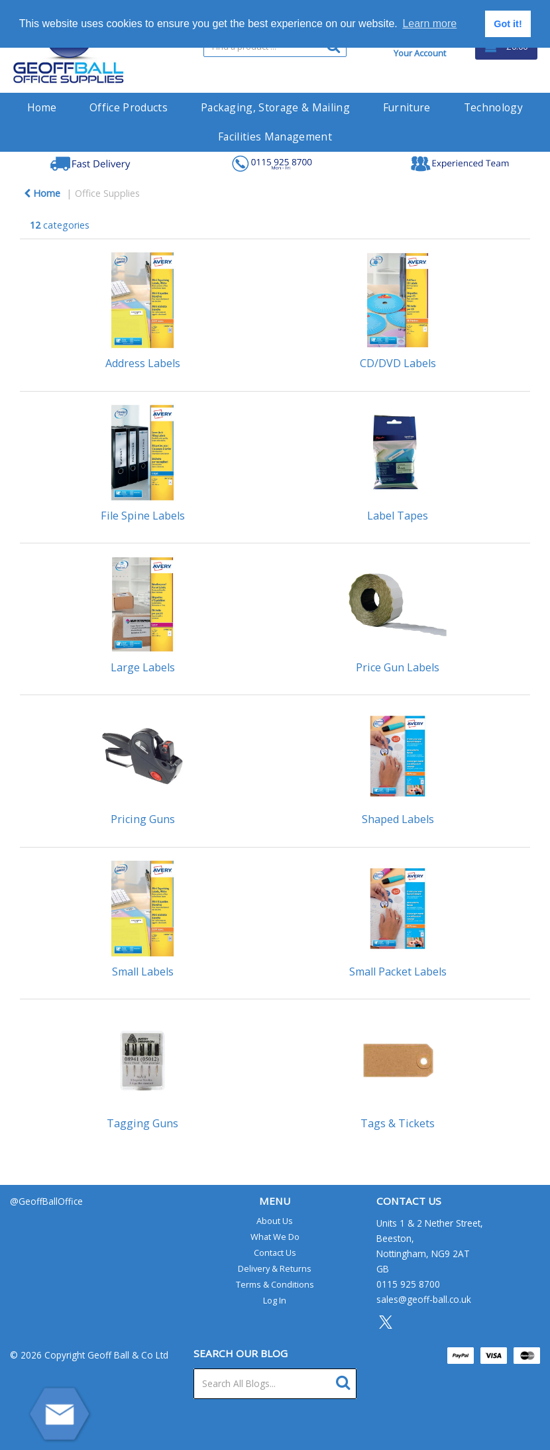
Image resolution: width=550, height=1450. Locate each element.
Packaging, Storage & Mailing (275, 107)
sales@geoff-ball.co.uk (423, 1299)
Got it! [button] (508, 24)
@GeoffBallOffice (46, 1201)
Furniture (407, 107)
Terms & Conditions (275, 1284)
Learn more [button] (429, 23)
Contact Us (275, 1252)
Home (41, 107)
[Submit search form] (346, 1380)
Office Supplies (107, 193)
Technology (493, 107)
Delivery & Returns (274, 1268)
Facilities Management (275, 136)
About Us (274, 1221)
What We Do (275, 1237)
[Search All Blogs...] (275, 1383)
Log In (274, 1300)
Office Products (128, 107)
